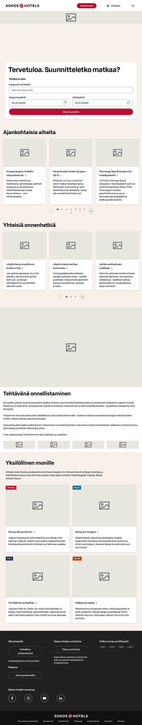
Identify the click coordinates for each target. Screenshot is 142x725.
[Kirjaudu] (113, 6)
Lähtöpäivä (78, 97)
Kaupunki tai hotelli (20, 84)
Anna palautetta (25, 675)
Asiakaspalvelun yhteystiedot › (24, 661)
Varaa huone (86, 5)
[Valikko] (133, 6)
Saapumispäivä (17, 97)
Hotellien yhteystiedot (25, 651)
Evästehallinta (93, 721)
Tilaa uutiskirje (71, 649)
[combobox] (71, 90)
